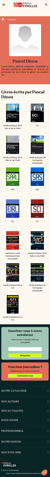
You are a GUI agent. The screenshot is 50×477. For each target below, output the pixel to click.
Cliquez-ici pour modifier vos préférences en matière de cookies (25, 473)
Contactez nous (25, 375)
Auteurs (12, 19)
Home (3, 20)
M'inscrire (25, 355)
